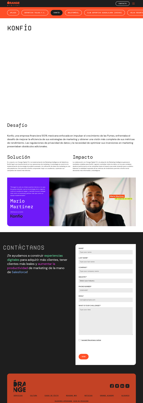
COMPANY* (83, 267)
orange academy (107, 399)
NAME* (81, 248)
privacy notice (95, 340)
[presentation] (94, 347)
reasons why (71, 399)
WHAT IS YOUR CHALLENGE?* (90, 306)
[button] (133, 3)
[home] (13, 3)
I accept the (91, 340)
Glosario (125, 399)
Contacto (123, 3)
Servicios (18, 399)
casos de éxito (51, 399)
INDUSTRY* (83, 277)
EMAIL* (81, 296)
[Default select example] (106, 281)
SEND (84, 357)
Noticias (88, 399)
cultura (33, 399)
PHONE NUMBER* (85, 286)
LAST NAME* (83, 258)
